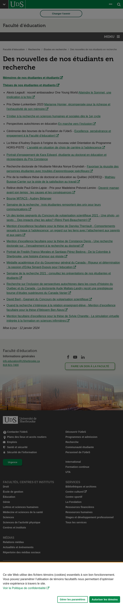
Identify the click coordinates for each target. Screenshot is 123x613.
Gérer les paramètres (72, 599)
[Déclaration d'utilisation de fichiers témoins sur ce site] (61, 587)
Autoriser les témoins (105, 599)
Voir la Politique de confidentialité (24, 588)
